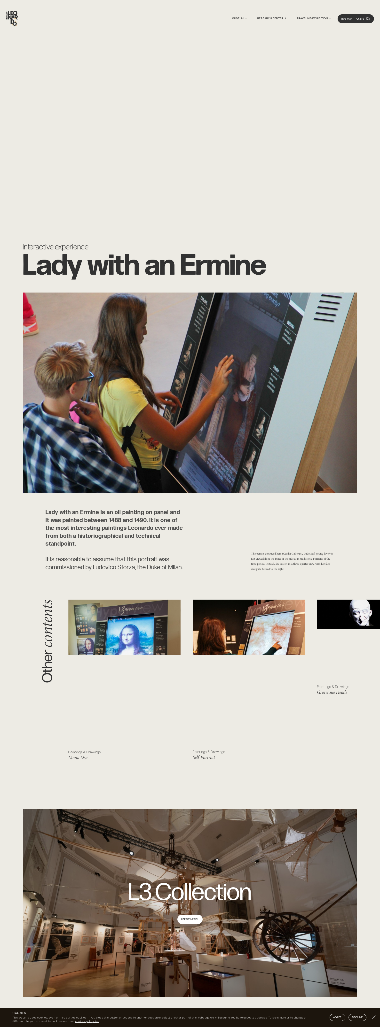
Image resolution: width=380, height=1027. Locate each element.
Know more (190, 919)
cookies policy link (87, 1021)
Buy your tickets (355, 19)
